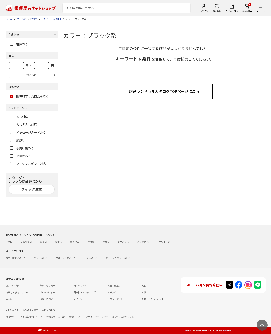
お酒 (144, 292)
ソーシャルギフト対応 (28, 164)
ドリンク (112, 292)
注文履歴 (217, 11)
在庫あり (19, 44)
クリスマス (123, 241)
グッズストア (91, 257)
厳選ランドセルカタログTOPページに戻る (164, 91)
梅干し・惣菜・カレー (17, 292)
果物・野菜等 (114, 285)
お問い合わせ (48, 309)
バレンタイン (143, 241)
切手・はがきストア (16, 257)
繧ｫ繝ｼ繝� (247, 11)
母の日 (9, 241)
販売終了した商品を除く (29, 96)
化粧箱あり (20, 156)
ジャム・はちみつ (48, 292)
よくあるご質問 (30, 309)
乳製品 (145, 285)
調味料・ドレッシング (85, 292)
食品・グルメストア (66, 257)
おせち (106, 241)
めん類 (9, 299)
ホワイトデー (165, 241)
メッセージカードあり (28, 132)
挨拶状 (17, 140)
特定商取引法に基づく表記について (64, 316)
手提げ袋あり (22, 148)
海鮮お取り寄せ (47, 285)
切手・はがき (12, 285)
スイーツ (78, 299)
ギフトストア (40, 257)
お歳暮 (90, 241)
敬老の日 (74, 241)
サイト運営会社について (30, 316)
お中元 (58, 241)
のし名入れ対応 (23, 124)
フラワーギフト (115, 299)
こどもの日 (26, 241)
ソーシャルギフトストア (118, 257)
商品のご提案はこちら (123, 316)
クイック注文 (231, 11)
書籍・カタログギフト (153, 299)
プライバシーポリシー (97, 316)
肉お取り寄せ (80, 285)
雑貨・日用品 (46, 299)
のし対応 (19, 116)
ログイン (203, 11)
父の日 (43, 241)
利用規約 (10, 316)
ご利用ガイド (12, 309)
